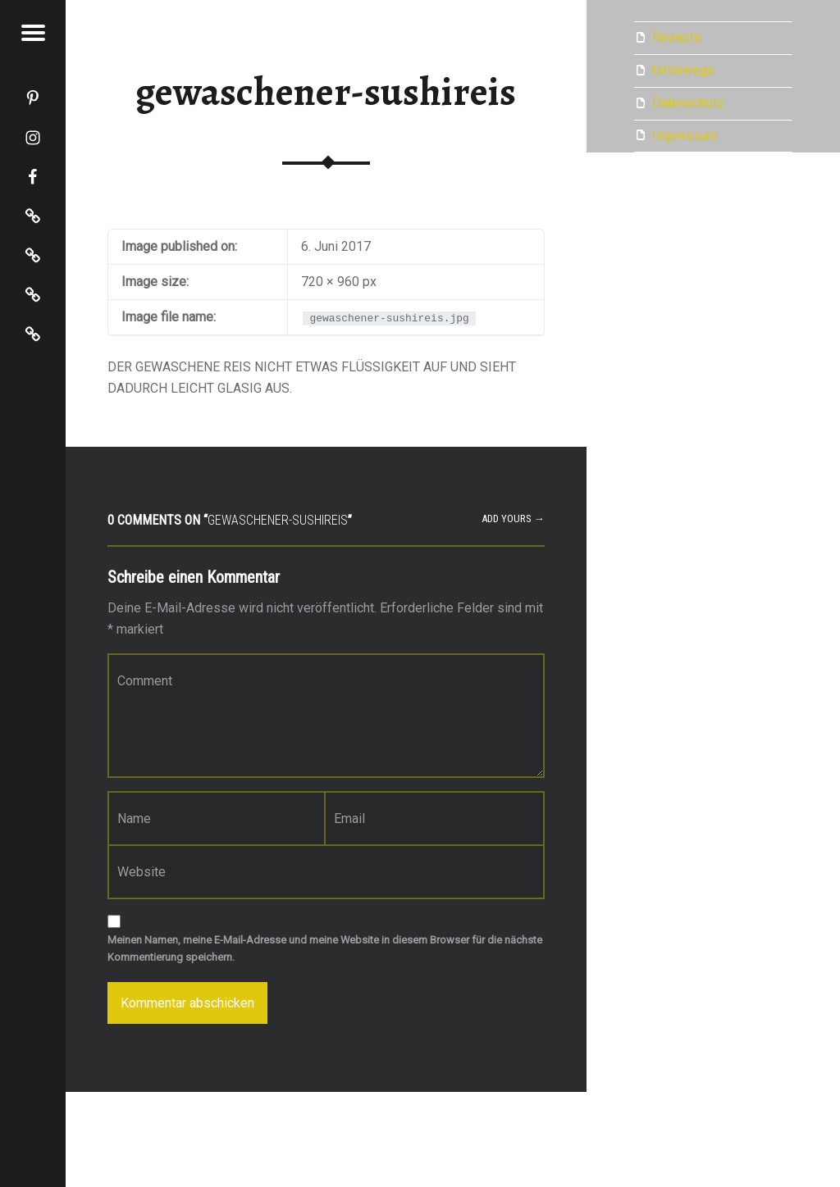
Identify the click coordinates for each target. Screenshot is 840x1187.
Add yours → (513, 518)
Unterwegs (683, 70)
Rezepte (676, 37)
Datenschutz (688, 103)
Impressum (685, 135)
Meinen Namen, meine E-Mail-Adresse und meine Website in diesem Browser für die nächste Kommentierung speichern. (324, 948)
